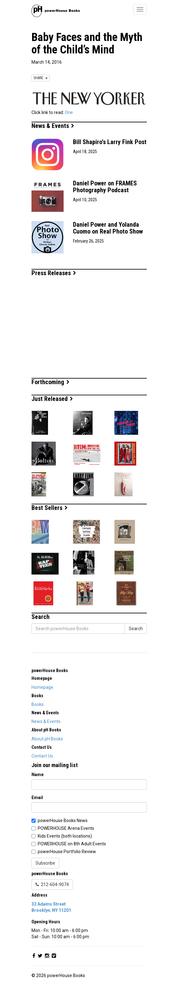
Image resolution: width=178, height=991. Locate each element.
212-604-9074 (52, 884)
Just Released (52, 398)
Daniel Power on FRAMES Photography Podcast (105, 187)
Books (37, 704)
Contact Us (42, 755)
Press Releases (53, 273)
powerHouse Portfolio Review (67, 851)
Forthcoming (50, 382)
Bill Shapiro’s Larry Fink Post (110, 142)
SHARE (40, 78)
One (69, 112)
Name (37, 774)
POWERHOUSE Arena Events (66, 828)
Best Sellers (49, 507)
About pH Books (47, 738)
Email (37, 797)
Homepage (42, 687)
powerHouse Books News (63, 820)
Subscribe (45, 863)
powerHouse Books (49, 670)
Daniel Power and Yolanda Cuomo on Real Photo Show (108, 228)
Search (136, 628)
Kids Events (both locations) (65, 836)
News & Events (52, 126)
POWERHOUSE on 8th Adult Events (72, 843)
